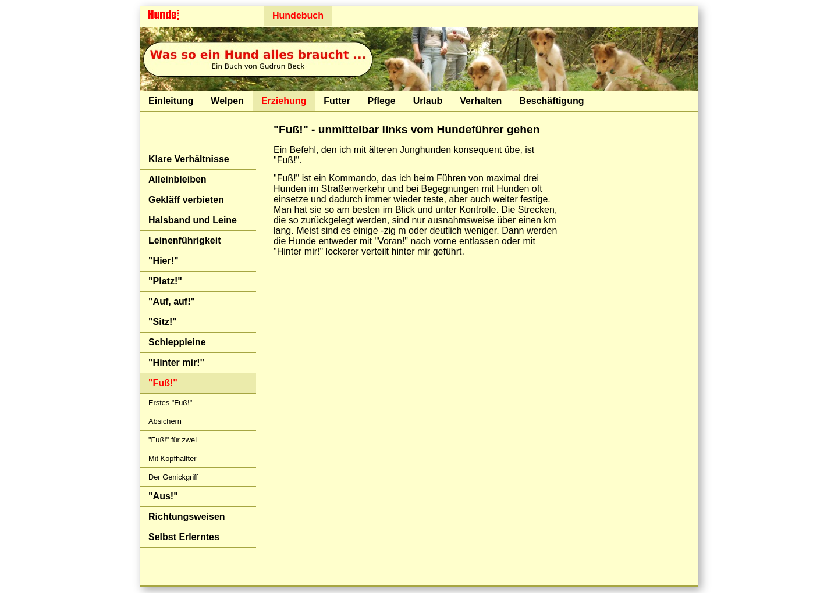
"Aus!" (163, 496)
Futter (337, 101)
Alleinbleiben (177, 179)
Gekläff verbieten (186, 200)
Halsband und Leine (192, 220)
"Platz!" (165, 281)
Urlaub (428, 101)
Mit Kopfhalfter (172, 458)
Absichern (165, 421)
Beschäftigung (551, 101)
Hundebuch (298, 15)
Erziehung (283, 101)
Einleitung (170, 101)
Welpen (227, 101)
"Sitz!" (162, 322)
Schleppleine (177, 342)
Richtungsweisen (186, 516)
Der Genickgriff (173, 477)
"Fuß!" (162, 383)
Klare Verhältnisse (188, 159)
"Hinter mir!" (176, 362)
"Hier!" (163, 261)
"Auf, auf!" (171, 301)
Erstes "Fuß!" (170, 402)
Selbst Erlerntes (183, 537)
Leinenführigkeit (184, 240)
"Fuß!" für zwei (172, 439)
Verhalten (481, 101)
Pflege (382, 101)
